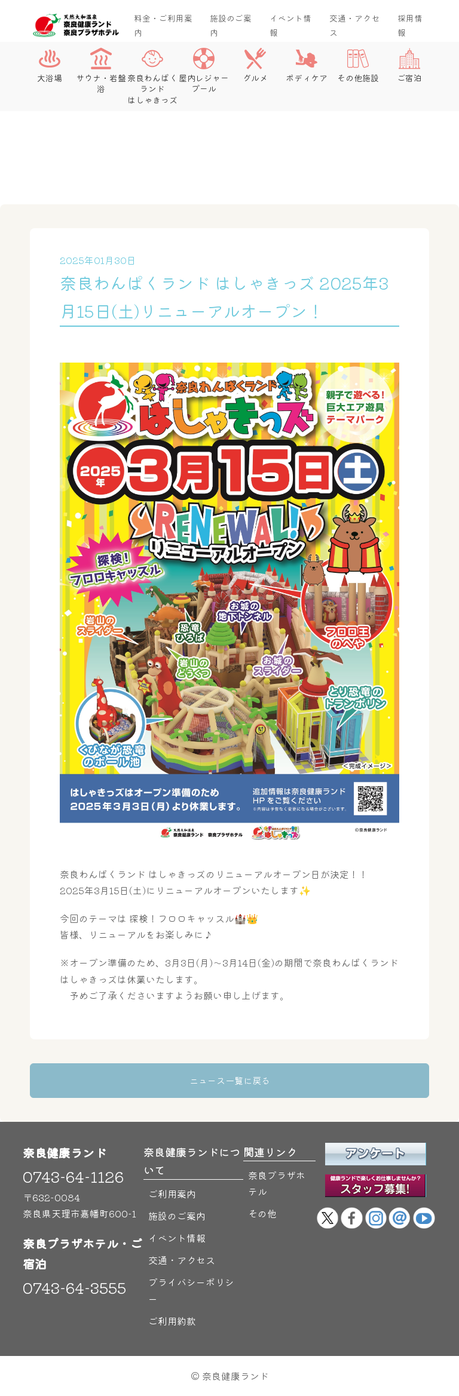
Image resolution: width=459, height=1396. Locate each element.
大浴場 (49, 65)
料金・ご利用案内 (163, 25)
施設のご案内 (231, 25)
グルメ (255, 65)
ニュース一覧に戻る (229, 1080)
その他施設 (358, 65)
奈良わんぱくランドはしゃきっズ (152, 76)
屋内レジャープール (204, 71)
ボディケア (307, 65)
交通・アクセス (354, 25)
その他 (262, 1213)
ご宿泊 (409, 65)
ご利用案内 (172, 1193)
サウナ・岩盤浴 (101, 71)
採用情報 (410, 25)
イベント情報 (290, 25)
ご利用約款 (172, 1321)
